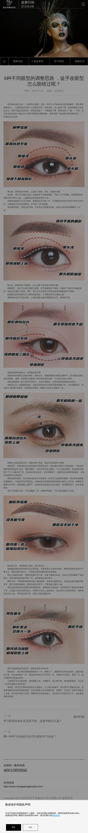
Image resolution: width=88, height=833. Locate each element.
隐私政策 (56, 815)
